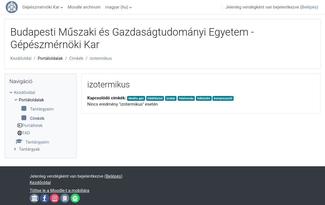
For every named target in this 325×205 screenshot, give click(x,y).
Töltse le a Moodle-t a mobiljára (59, 190)
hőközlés (203, 98)
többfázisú (154, 98)
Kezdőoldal (20, 58)
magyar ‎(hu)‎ (116, 7)
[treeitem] (40, 121)
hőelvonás (186, 98)
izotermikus (101, 58)
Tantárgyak (29, 149)
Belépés (309, 7)
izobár (170, 98)
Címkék (76, 58)
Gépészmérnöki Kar (40, 7)
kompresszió (223, 98)
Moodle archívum (84, 7)
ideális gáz (136, 98)
